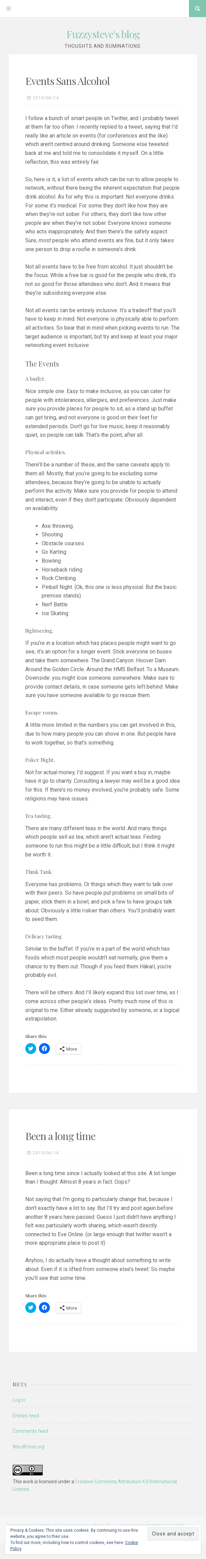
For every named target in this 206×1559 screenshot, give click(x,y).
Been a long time (60, 1136)
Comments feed (30, 1431)
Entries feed (26, 1415)
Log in (19, 1400)
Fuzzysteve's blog (103, 34)
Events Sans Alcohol (67, 81)
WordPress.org (28, 1446)
